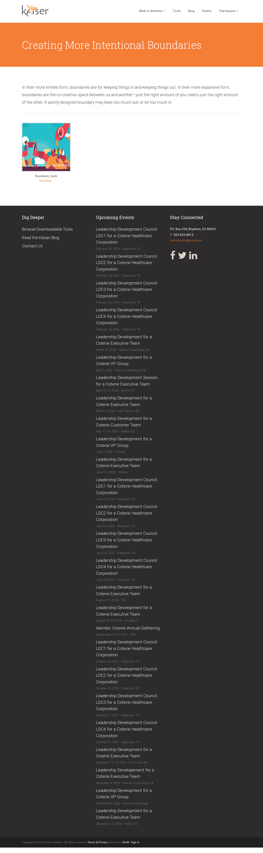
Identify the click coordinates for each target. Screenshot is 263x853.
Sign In (135, 848)
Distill (126, 848)
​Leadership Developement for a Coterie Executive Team (125, 778)
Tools (177, 11)
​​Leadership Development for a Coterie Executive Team (124, 465)
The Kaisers (227, 11)
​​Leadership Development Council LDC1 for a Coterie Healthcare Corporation (127, 652)
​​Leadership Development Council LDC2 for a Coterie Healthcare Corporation (127, 680)
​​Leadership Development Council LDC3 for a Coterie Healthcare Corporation (127, 707)
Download (45, 180)
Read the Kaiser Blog (41, 237)
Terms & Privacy (98, 848)
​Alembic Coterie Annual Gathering (128, 632)
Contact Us (32, 246)
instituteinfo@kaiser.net (186, 240)
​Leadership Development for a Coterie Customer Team (124, 423)
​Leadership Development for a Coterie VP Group (124, 362)
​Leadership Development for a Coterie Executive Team (124, 341)
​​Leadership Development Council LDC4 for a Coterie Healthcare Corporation (127, 734)
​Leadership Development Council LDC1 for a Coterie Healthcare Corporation (127, 236)
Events (206, 11)
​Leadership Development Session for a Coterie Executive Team (127, 382)
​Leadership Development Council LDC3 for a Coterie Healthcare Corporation (127, 290)
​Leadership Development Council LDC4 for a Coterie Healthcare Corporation (127, 317)
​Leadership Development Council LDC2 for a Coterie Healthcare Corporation (127, 263)
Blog (191, 11)
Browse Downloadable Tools (48, 229)
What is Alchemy (150, 11)
